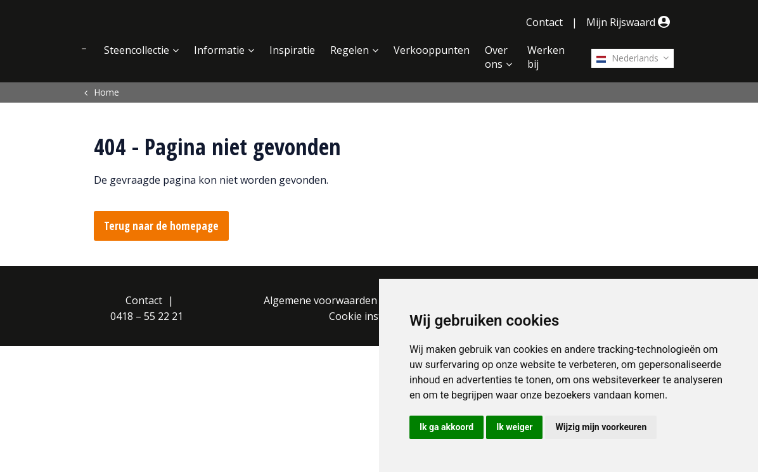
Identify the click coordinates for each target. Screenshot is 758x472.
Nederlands (627, 58)
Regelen (349, 50)
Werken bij (546, 57)
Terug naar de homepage (161, 226)
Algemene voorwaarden (320, 300)
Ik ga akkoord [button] (446, 427)
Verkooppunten (432, 50)
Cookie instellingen (374, 316)
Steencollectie (136, 50)
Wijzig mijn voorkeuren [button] (600, 427)
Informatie (219, 50)
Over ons (496, 57)
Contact (544, 22)
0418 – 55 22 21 (146, 316)
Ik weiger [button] (514, 427)
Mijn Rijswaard (630, 22)
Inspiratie (292, 50)
